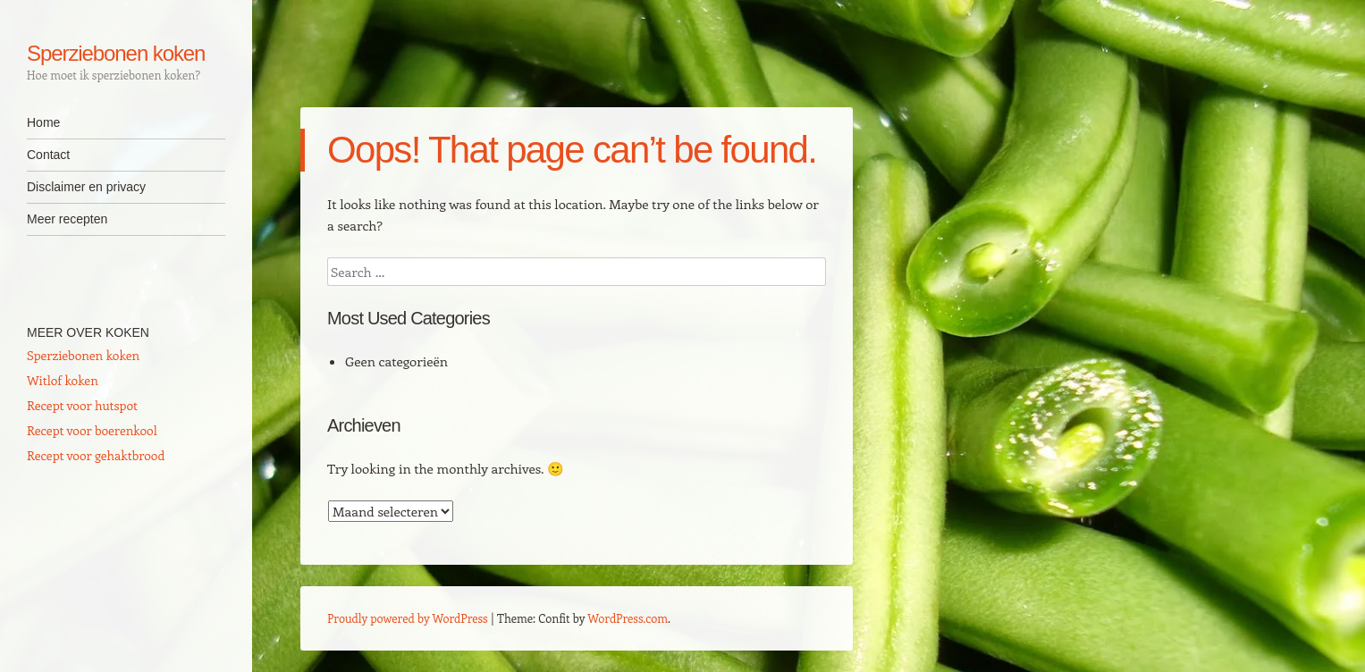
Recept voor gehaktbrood (95, 455)
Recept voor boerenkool (92, 430)
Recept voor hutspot (82, 405)
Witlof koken (62, 380)
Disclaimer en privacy (86, 187)
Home (43, 122)
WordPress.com (627, 618)
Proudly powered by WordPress (407, 618)
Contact (48, 154)
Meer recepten (67, 219)
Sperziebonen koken (116, 53)
